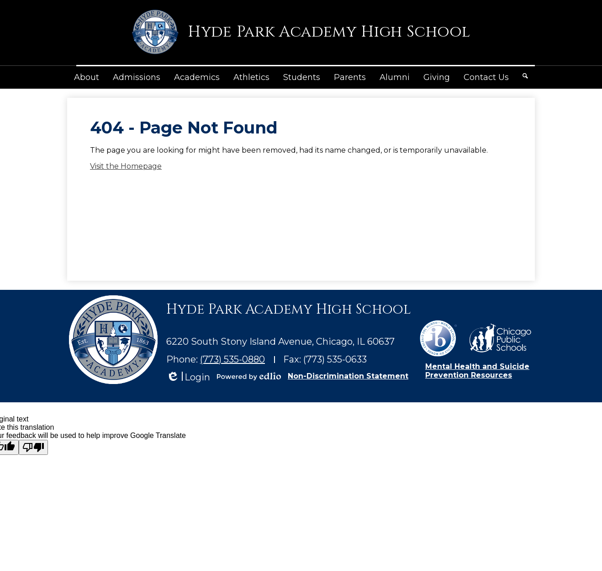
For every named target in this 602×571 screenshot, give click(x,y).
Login (188, 377)
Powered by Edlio (249, 376)
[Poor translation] (33, 447)
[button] (86, 77)
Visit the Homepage (126, 166)
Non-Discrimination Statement (348, 376)
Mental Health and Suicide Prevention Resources (477, 370)
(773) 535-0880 (232, 359)
